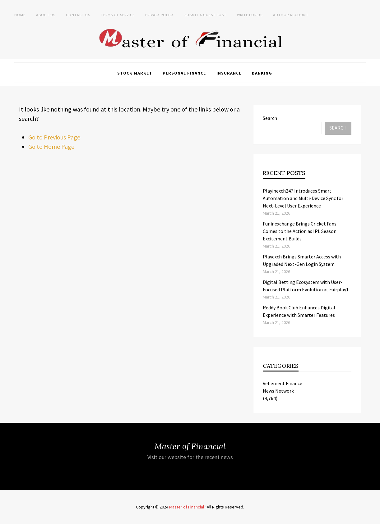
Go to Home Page (51, 146)
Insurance (228, 73)
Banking (262, 73)
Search (270, 118)
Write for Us (249, 14)
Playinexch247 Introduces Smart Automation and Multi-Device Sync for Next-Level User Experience (303, 198)
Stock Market (134, 73)
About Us (45, 14)
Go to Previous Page (54, 137)
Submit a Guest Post (205, 14)
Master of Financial (186, 507)
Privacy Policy (159, 14)
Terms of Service (118, 14)
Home (19, 14)
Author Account (290, 14)
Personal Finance (184, 73)
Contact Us (78, 14)
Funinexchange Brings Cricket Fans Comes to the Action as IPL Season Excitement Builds (299, 231)
